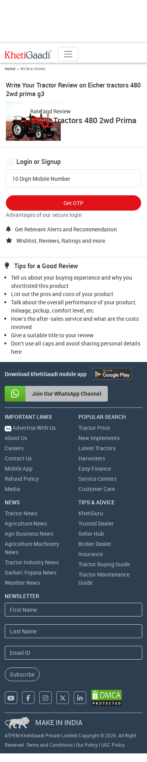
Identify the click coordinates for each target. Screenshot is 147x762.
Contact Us (18, 458)
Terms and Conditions (49, 745)
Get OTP (73, 203)
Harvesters (91, 458)
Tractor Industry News (32, 562)
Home (10, 68)
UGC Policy (113, 745)
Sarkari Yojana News (30, 572)
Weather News (22, 582)
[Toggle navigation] (68, 54)
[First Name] (73, 610)
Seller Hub (91, 533)
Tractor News (21, 513)
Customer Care (96, 489)
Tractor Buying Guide (104, 564)
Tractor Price (94, 427)
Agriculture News (26, 523)
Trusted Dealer (96, 523)
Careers (14, 448)
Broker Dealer (94, 543)
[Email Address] (73, 653)
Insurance (90, 554)
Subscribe (22, 674)
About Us (16, 438)
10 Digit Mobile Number (41, 179)
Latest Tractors (97, 448)
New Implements (99, 438)
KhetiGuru (90, 513)
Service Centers (97, 478)
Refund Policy (22, 478)
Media (12, 489)
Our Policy (87, 745)
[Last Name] (73, 631)
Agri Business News (29, 533)
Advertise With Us (30, 427)
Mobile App (19, 468)
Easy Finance (94, 468)
